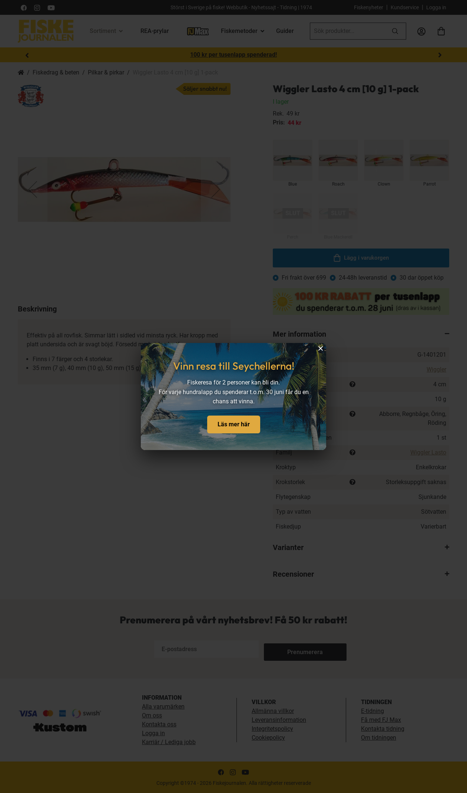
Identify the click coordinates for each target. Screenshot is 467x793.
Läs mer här (234, 424)
